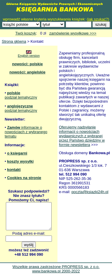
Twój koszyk (25, 33)
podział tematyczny (21, 97)
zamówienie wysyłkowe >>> (72, 33)
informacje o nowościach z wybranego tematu (26, 131)
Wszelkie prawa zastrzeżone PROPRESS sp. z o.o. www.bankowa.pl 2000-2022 (56, 274)
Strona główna (14, 41)
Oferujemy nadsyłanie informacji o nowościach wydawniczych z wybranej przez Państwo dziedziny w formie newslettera (82, 136)
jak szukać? (98, 19)
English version (29, 55)
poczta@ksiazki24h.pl (90, 192)
